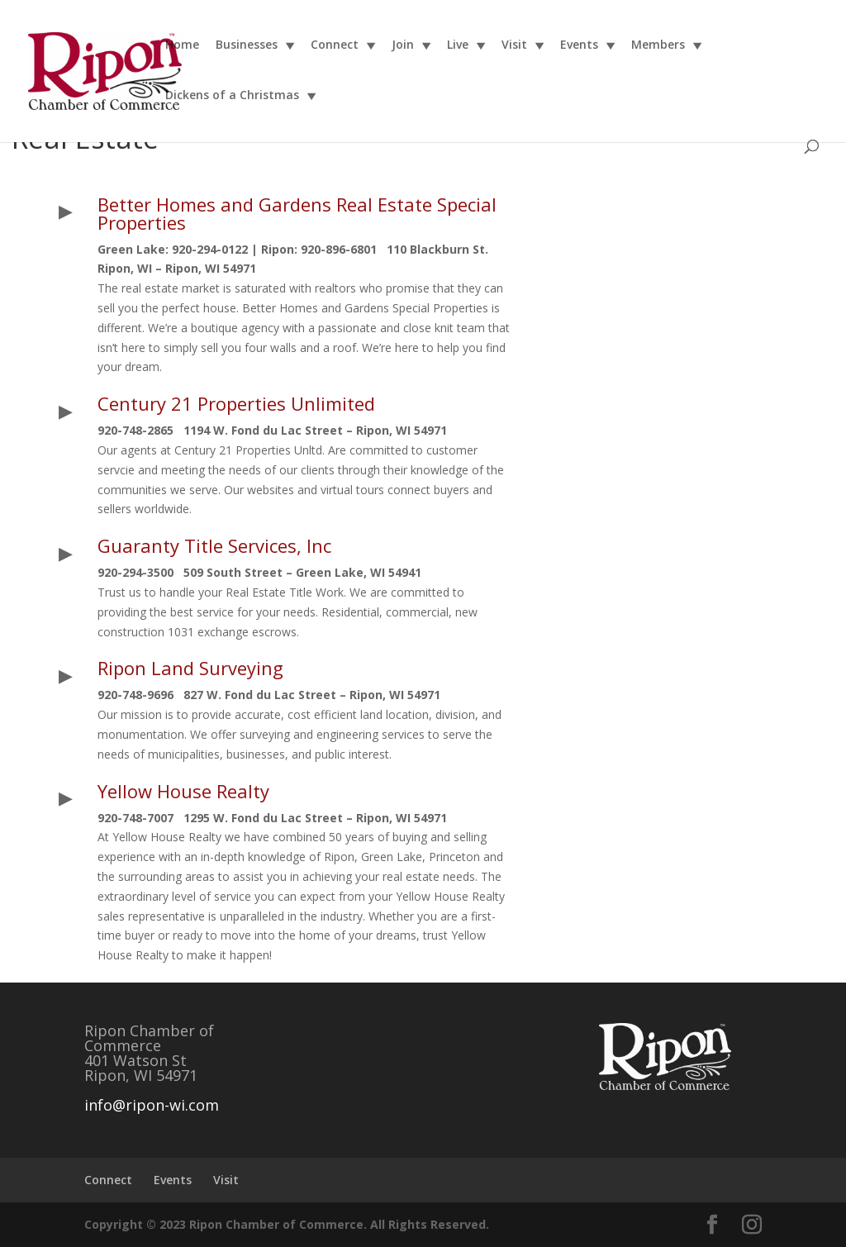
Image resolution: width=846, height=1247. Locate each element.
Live (457, 45)
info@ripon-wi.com (151, 1105)
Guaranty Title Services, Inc (214, 545)
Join (403, 45)
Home (182, 45)
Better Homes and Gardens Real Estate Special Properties (297, 213)
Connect (335, 45)
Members (658, 45)
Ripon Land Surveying (190, 667)
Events (579, 45)
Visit (514, 45)
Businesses (247, 45)
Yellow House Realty (183, 790)
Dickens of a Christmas (232, 95)
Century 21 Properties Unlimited (236, 403)
